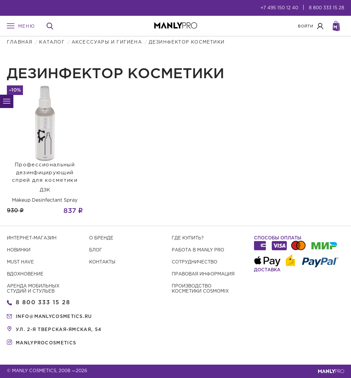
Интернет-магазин (32, 238)
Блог (95, 250)
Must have (20, 262)
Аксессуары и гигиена (107, 42)
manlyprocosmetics (46, 343)
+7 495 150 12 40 (279, 8)
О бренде (101, 238)
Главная (19, 42)
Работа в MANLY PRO (198, 250)
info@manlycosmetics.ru (54, 317)
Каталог (51, 42)
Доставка (267, 270)
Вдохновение (25, 274)
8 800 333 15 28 (326, 8)
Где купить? (188, 238)
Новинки (19, 250)
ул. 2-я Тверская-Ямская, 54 (58, 330)
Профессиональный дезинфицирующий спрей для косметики (44, 172)
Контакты (102, 262)
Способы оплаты (277, 238)
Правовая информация (203, 274)
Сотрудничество (194, 262)
